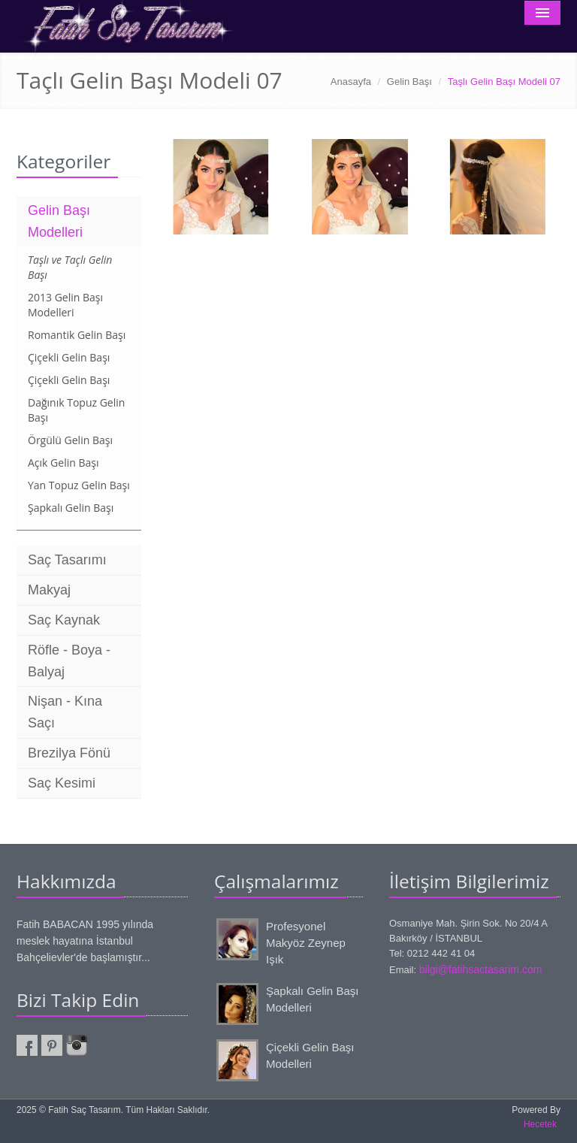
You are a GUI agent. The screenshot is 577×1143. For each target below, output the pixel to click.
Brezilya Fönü (69, 752)
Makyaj (49, 589)
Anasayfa (351, 81)
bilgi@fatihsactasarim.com (480, 969)
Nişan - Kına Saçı (65, 712)
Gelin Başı (409, 81)
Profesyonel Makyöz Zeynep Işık (306, 943)
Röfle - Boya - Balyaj (69, 661)
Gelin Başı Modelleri (59, 221)
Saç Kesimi (61, 783)
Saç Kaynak (64, 619)
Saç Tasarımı (67, 559)
